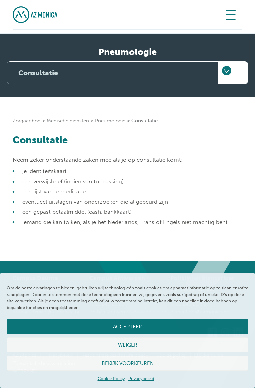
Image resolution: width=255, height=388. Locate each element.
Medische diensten (68, 121)
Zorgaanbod (27, 121)
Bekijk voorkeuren (128, 363)
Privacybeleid (141, 378)
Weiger (127, 345)
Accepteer (127, 327)
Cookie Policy (111, 378)
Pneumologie (110, 121)
